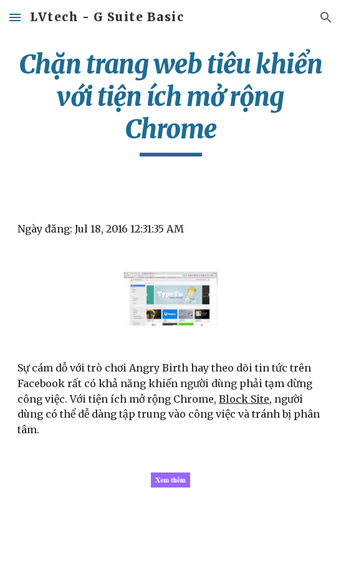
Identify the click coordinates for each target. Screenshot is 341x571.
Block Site (244, 399)
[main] (170, 102)
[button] (15, 17)
